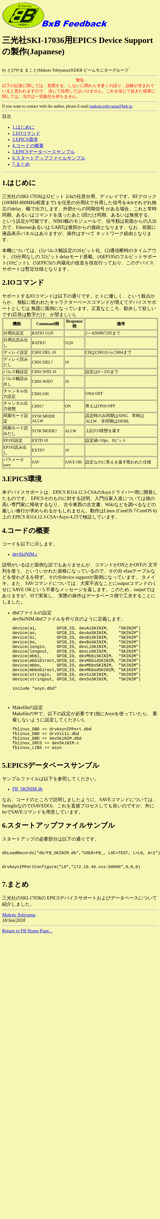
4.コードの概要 (28, 145)
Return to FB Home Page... (27, 959)
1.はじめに (23, 127)
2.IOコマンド (23, 282)
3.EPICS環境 (25, 139)
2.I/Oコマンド (26, 133)
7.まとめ (21, 164)
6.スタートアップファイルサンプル (48, 158)
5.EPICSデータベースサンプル (43, 151)
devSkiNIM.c (25, 554)
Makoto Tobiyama (18, 943)
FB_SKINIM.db (27, 811)
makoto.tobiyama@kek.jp (111, 106)
